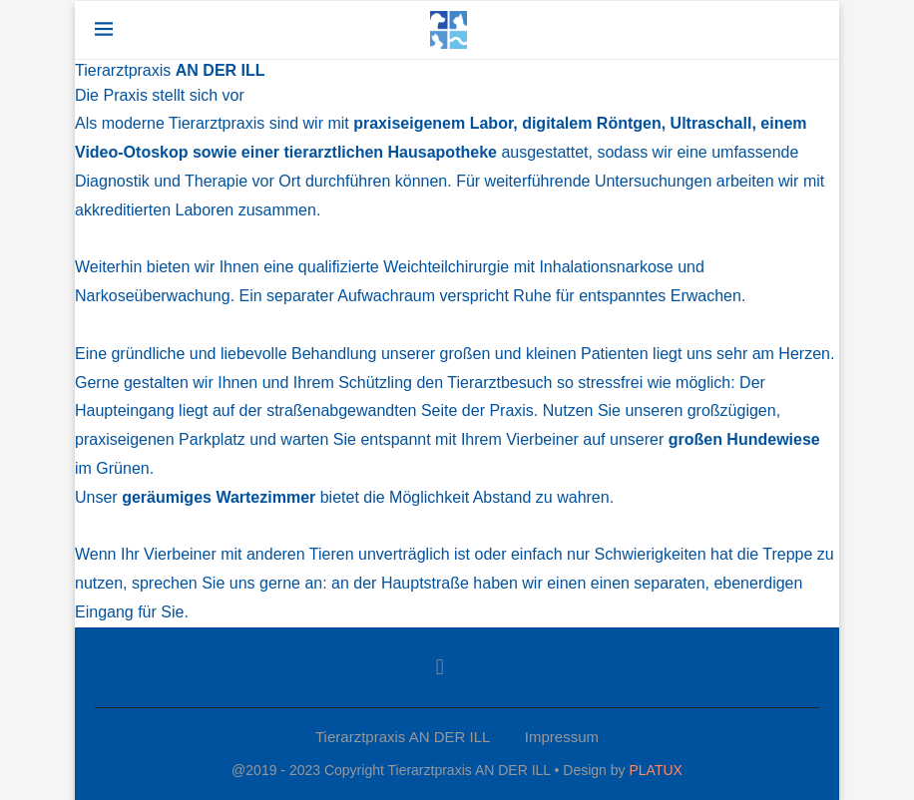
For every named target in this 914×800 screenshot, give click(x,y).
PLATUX (655, 770)
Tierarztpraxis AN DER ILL (402, 736)
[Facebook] (440, 667)
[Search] (809, 30)
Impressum (562, 736)
